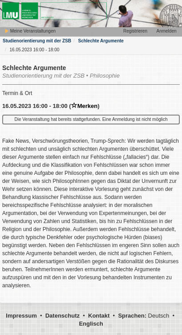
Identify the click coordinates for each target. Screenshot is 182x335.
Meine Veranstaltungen (30, 31)
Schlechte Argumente (100, 40)
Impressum (21, 315)
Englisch (91, 323)
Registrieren (135, 31)
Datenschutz (62, 315)
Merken (84, 106)
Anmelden (166, 31)
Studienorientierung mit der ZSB (37, 40)
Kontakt (98, 315)
